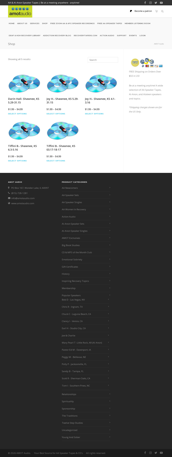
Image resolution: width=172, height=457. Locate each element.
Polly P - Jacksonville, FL (74, 364)
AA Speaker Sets (70, 195)
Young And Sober (71, 437)
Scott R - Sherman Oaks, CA (76, 378)
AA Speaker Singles (72, 202)
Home (12, 23)
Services (34, 23)
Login (142, 35)
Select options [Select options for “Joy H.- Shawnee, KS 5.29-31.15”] (55, 114)
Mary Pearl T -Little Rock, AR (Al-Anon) (82, 342)
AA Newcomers (70, 187)
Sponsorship (68, 408)
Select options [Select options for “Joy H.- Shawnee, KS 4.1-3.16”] (94, 114)
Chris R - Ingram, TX (72, 306)
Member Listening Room (137, 23)
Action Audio (107, 35)
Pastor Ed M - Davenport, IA (76, 349)
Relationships (69, 394)
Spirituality (68, 401)
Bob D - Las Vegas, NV (73, 299)
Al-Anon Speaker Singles (74, 230)
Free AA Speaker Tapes (109, 23)
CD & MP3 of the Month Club (77, 252)
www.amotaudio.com (22, 203)
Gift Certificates (70, 266)
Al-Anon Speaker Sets (73, 223)
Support (121, 35)
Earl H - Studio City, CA (74, 328)
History (66, 273)
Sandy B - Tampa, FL (73, 371)
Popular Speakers (71, 295)
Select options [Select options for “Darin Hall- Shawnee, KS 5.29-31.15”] (17, 114)
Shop (45, 23)
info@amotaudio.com (23, 198)
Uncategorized (69, 430)
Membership (69, 288)
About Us (22, 23)
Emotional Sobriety (72, 259)
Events (133, 35)
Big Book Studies (71, 245)
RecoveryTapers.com (85, 35)
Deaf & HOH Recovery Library (24, 35)
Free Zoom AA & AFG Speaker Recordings (72, 23)
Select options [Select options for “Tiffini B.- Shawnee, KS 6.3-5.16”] (17, 161)
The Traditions (70, 415)
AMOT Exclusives (71, 238)
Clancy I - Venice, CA (72, 321)
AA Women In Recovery (74, 209)
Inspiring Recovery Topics (75, 281)
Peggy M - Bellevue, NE (74, 357)
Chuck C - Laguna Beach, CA (76, 314)
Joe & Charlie (68, 335)
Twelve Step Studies (72, 422)
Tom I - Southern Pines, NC (76, 385)
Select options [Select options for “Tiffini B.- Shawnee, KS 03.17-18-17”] (55, 161)
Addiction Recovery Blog (57, 35)
